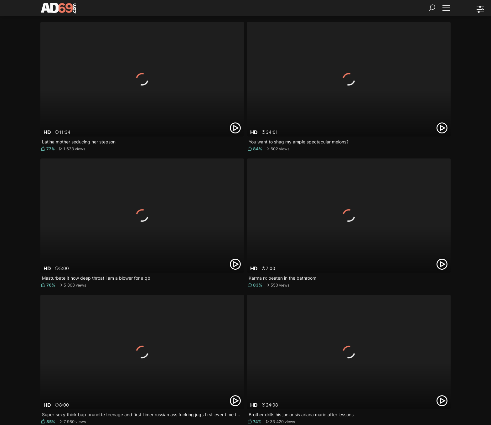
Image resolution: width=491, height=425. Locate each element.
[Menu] (446, 8)
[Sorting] (480, 9)
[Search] (432, 8)
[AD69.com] (58, 9)
